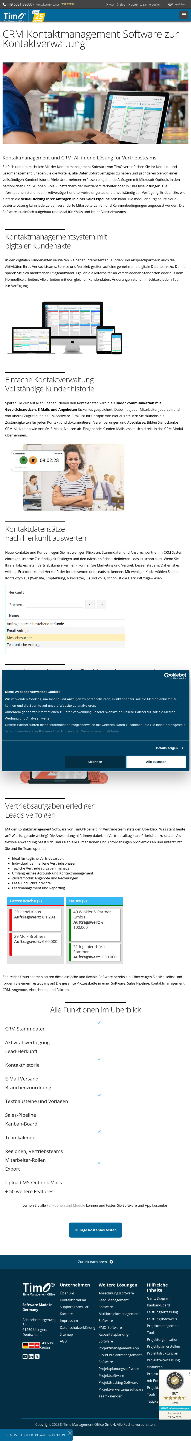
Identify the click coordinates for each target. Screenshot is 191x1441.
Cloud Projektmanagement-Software (121, 1358)
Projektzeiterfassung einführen (163, 1363)
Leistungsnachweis (162, 1319)
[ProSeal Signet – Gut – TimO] (175, 1388)
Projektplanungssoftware (119, 1368)
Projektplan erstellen (163, 1346)
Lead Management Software (113, 1303)
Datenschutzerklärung (77, 1327)
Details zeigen (167, 748)
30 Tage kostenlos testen (95, 1230)
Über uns (67, 1293)
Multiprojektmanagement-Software (120, 1317)
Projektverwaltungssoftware (121, 1389)
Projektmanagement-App (119, 1348)
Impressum (69, 1320)
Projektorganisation (162, 1339)
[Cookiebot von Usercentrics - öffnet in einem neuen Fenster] (167, 676)
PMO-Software (110, 1327)
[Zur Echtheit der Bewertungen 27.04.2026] (175, 1415)
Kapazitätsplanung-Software (114, 1338)
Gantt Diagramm (160, 1298)
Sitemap (66, 1334)
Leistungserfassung (162, 1312)
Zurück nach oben (95, 1261)
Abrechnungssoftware (116, 1293)
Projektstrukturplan (162, 1353)
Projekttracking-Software (118, 1382)
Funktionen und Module (66, 1205)
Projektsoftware (111, 1375)
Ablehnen (94, 762)
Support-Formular (74, 1307)
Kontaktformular (73, 1300)
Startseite (14, 1435)
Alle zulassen (156, 762)
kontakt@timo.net (47, 4)
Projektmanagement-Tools (164, 1329)
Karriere (66, 1313)
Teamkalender (110, 1396)
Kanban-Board (158, 1305)
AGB (63, 1341)
